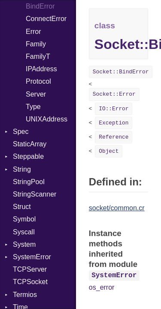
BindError (40, 6)
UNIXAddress (46, 119)
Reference (113, 137)
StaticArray (29, 144)
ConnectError (46, 18)
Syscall (24, 232)
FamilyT (38, 56)
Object (108, 151)
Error (33, 31)
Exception (113, 123)
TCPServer (30, 269)
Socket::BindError (121, 72)
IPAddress (41, 69)
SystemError (32, 257)
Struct (22, 206)
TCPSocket (30, 281)
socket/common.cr (117, 208)
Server (36, 94)
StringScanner (34, 194)
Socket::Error (114, 94)
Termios (25, 294)
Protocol (38, 81)
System (24, 244)
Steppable (28, 156)
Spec (20, 131)
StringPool (29, 181)
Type (33, 106)
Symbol (24, 219)
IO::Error (113, 109)
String (22, 169)
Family (36, 44)
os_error (102, 287)
